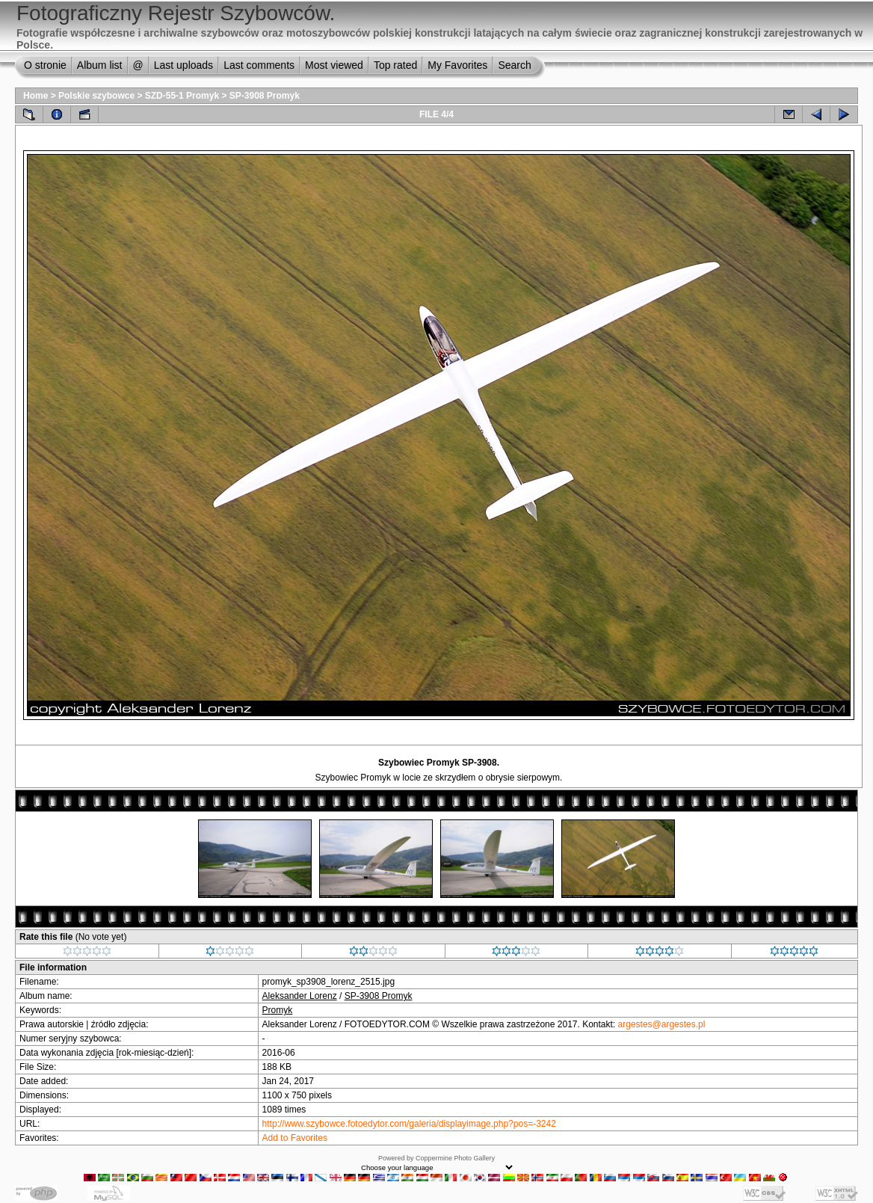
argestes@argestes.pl (662, 1024)
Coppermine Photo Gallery (455, 1158)
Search (514, 65)
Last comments (258, 65)
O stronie (45, 65)
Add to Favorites (294, 1138)
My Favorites (457, 65)
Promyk (277, 1010)
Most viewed (334, 65)
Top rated (395, 65)
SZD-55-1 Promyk (182, 95)
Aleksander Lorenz (299, 996)
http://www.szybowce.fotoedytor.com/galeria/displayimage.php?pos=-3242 (409, 1124)
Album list (100, 65)
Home (35, 95)
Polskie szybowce (96, 95)
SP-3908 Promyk (264, 95)
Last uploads (183, 65)
